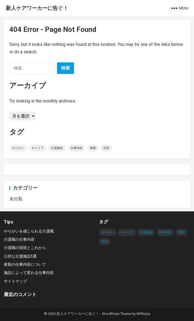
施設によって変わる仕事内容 (29, 272)
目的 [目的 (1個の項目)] (106, 148)
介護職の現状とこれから (25, 247)
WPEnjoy (143, 314)
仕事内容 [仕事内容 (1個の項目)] (76, 148)
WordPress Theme (116, 314)
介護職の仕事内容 (19, 239)
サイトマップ (15, 281)
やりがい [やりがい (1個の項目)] (18, 148)
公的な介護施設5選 (20, 256)
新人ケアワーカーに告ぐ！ (37, 8)
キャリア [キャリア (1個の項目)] (38, 148)
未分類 (15, 198)
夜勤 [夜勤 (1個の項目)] (93, 148)
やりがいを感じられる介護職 (29, 231)
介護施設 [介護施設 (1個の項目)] (57, 148)
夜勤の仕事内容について (25, 264)
